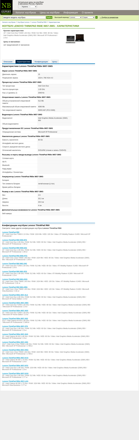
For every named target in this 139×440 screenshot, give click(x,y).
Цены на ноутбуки (50, 12)
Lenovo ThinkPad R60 (39, 22)
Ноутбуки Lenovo (23, 22)
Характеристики (54, 22)
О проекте (87, 12)
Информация (70, 12)
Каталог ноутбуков (26, 12)
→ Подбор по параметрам (109, 17)
